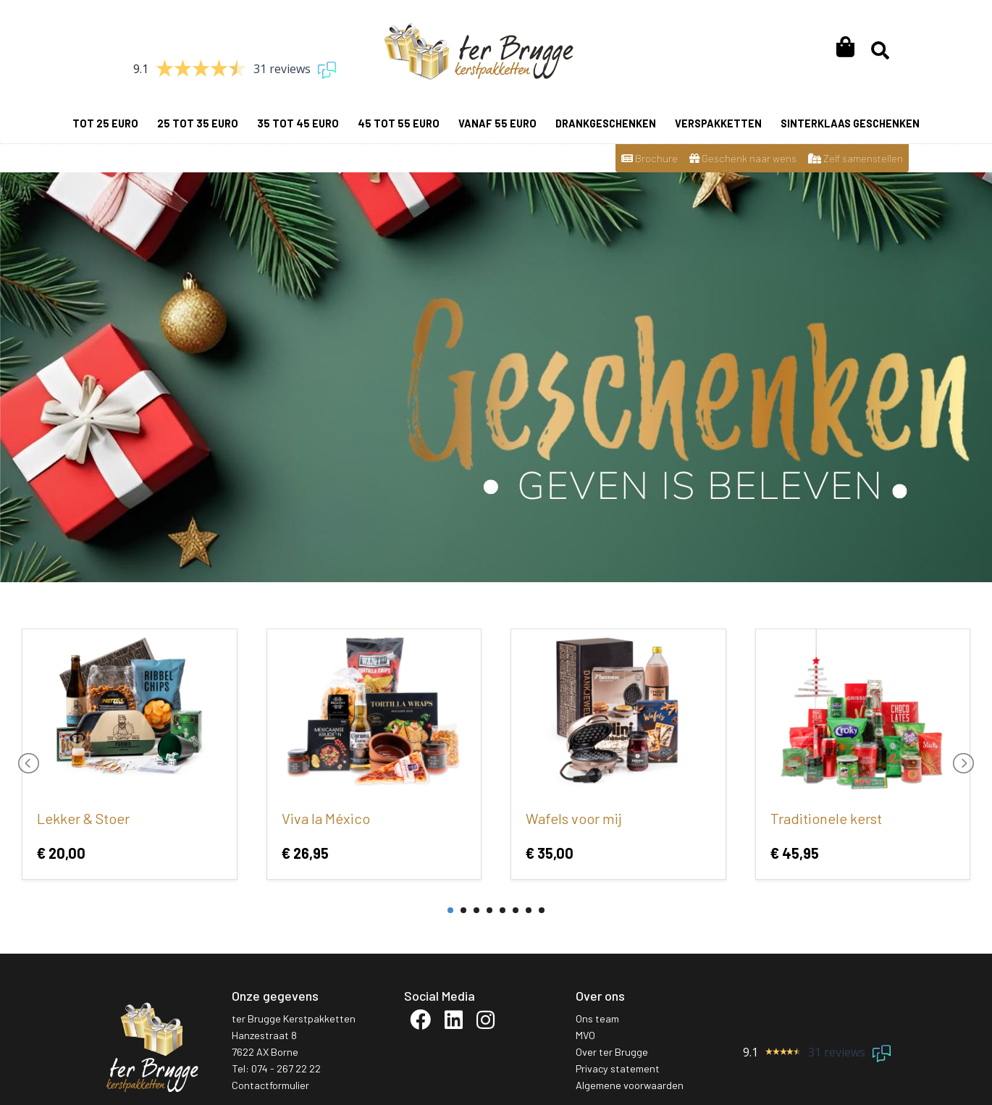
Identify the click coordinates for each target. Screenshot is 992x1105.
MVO (585, 1035)
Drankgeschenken (605, 123)
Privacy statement (618, 1068)
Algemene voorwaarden (630, 1085)
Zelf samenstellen (855, 158)
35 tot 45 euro (298, 123)
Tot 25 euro (105, 123)
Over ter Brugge (612, 1052)
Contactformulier (270, 1085)
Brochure (649, 158)
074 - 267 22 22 (286, 1068)
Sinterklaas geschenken (850, 123)
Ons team (597, 1018)
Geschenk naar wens (742, 158)
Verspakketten (718, 123)
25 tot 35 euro (197, 123)
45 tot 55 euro (399, 123)
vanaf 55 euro (497, 123)
